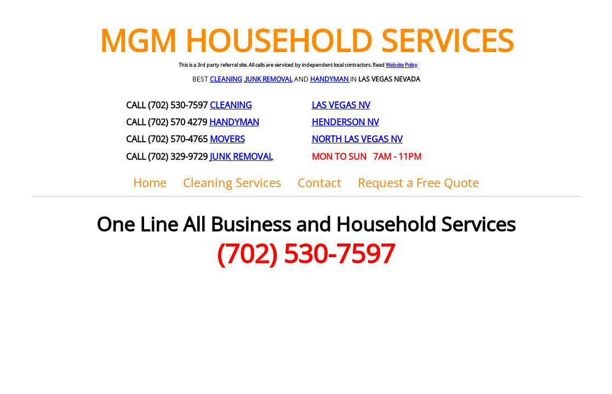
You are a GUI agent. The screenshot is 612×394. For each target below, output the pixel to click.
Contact (319, 182)
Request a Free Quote (418, 182)
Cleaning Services (232, 182)
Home (150, 182)
